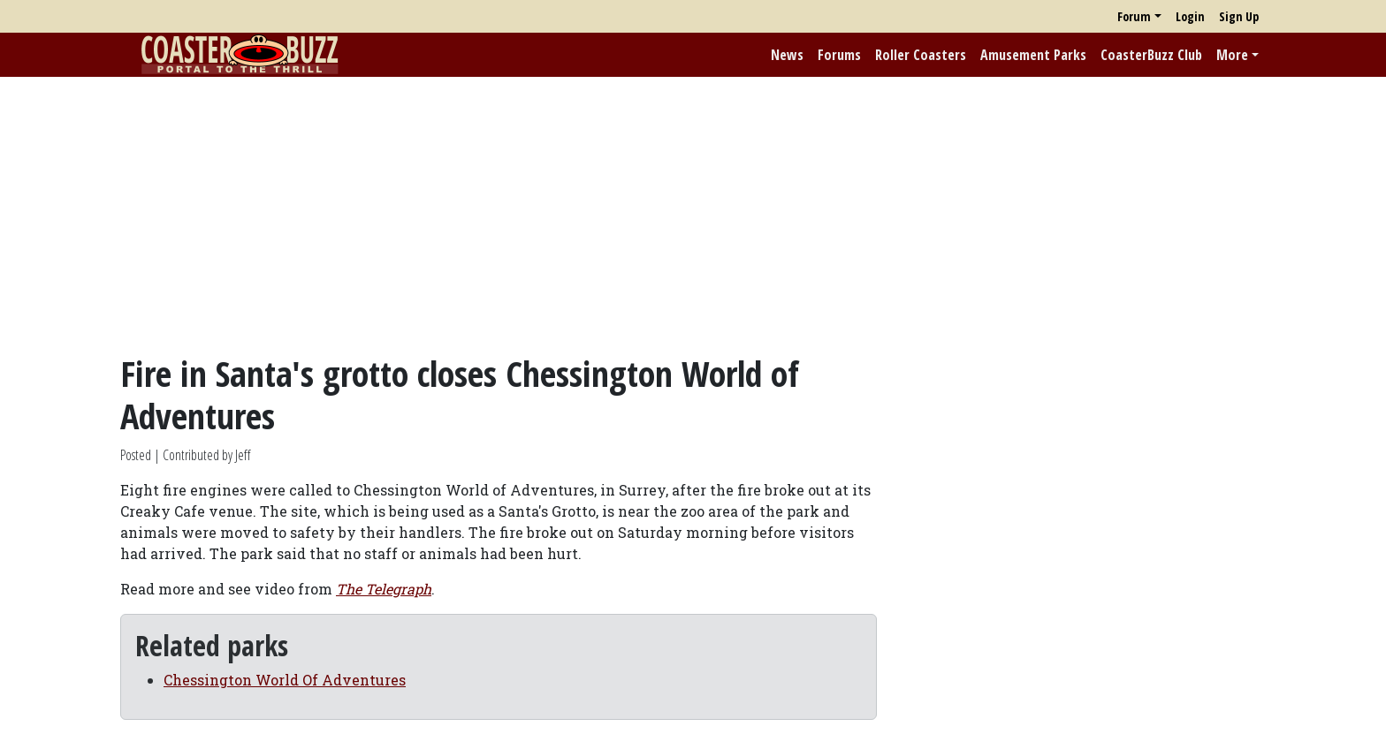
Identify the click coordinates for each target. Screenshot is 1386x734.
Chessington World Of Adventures (285, 679)
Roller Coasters (920, 54)
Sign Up (1239, 16)
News (787, 54)
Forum (1134, 16)
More (1232, 54)
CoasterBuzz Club (1151, 54)
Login (1190, 16)
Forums (839, 54)
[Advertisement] (693, 214)
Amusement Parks (1033, 54)
